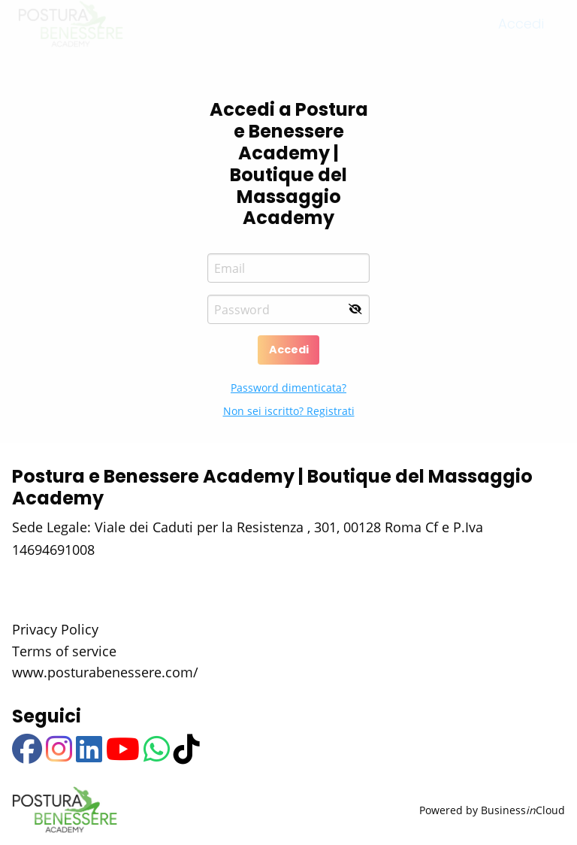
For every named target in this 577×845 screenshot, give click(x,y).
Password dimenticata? (288, 387)
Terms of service (64, 651)
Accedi (289, 349)
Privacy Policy (55, 629)
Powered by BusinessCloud (492, 810)
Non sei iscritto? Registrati (289, 411)
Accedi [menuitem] (521, 37)
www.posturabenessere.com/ (105, 672)
